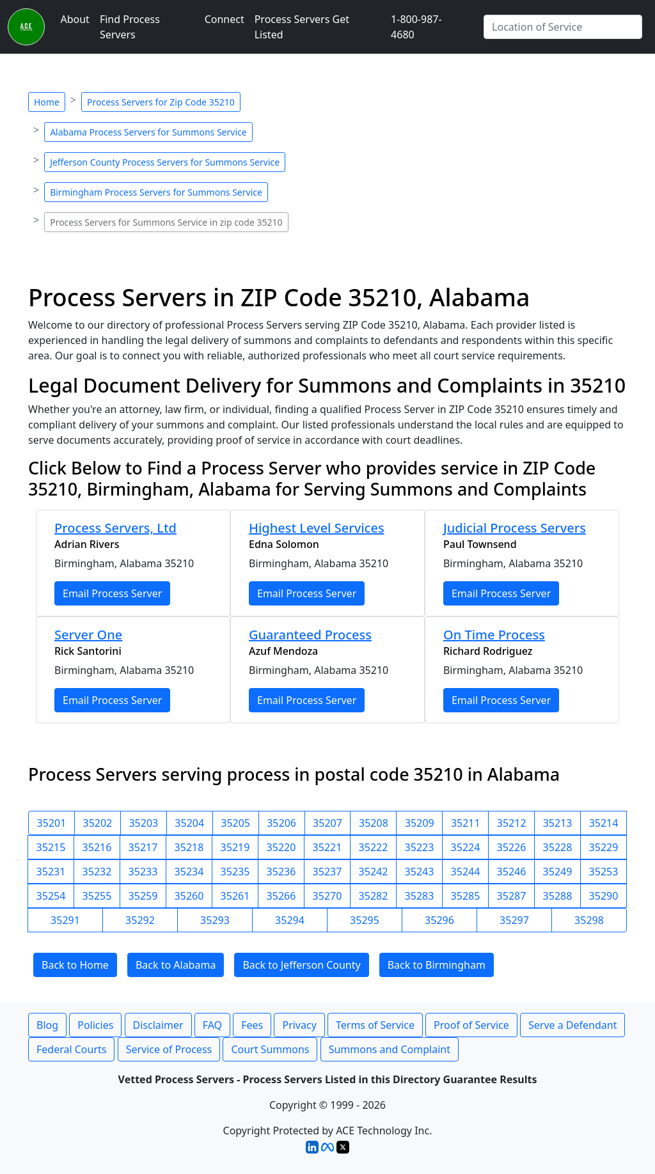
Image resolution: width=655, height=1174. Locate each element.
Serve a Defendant (572, 1025)
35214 (604, 823)
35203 (143, 823)
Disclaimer (158, 1025)
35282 (373, 896)
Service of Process (169, 1049)
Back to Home (75, 965)
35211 (465, 823)
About (74, 19)
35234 (189, 872)
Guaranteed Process (310, 634)
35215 (51, 847)
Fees (252, 1025)
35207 (327, 823)
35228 (557, 847)
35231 (51, 872)
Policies (95, 1025)
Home (46, 102)
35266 (281, 896)
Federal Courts (71, 1049)
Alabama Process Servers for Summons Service (148, 132)
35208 (373, 823)
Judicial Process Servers (514, 527)
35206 (281, 823)
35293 (215, 920)
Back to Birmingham (436, 965)
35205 (235, 823)
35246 (511, 872)
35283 (419, 896)
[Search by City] (563, 27)
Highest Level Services (316, 527)
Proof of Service (471, 1025)
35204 (189, 823)
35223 (419, 847)
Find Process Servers (130, 27)
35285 (465, 896)
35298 (589, 920)
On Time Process (494, 634)
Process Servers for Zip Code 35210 (161, 102)
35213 (557, 823)
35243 (419, 872)
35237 (327, 872)
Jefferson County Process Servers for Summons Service (165, 162)
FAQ (212, 1025)
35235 (235, 872)
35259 (143, 896)
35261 (235, 896)
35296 (439, 920)
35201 (52, 823)
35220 (281, 847)
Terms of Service (375, 1025)
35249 (557, 872)
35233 (143, 872)
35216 (97, 847)
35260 (189, 896)
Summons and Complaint (389, 1049)
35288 (557, 896)
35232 (97, 872)
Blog (47, 1025)
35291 (65, 920)
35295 (364, 920)
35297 (514, 920)
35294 (289, 920)
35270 (327, 896)
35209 (419, 823)
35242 (373, 872)
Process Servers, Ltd (115, 527)
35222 (373, 847)
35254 (51, 896)
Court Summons (270, 1049)
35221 (327, 847)
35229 (604, 847)
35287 (511, 896)
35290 (604, 896)
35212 (511, 823)
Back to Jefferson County (301, 965)
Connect (224, 19)
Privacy (299, 1025)
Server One (88, 634)
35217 (143, 847)
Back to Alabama (176, 965)
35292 (140, 920)
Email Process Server (112, 593)
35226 (511, 847)
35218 (189, 847)
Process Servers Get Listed (302, 27)
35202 (98, 823)
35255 (97, 896)
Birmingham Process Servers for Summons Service (156, 192)
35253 (604, 872)
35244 (465, 872)
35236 (281, 872)
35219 (235, 847)
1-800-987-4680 (416, 27)
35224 (465, 847)
